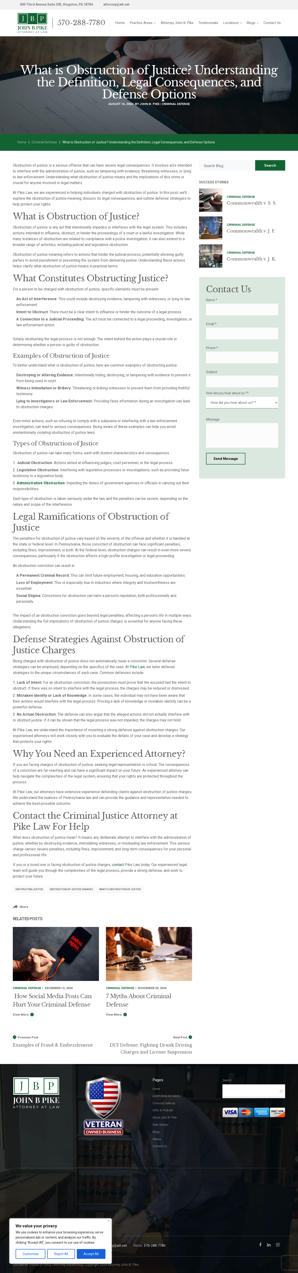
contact (118, 864)
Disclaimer (20, 1264)
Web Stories (160, 1124)
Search (270, 165)
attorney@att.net (116, 4)
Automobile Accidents (166, 1096)
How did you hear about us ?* (227, 393)
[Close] (109, 1220)
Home (21, 142)
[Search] (280, 1091)
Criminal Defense (176, 104)
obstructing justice (29, 889)
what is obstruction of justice (120, 889)
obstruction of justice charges (71, 889)
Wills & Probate (162, 1110)
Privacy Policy (40, 1264)
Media (156, 1139)
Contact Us (159, 1146)
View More (21, 1014)
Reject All (61, 1254)
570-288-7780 (81, 22)
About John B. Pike (164, 1117)
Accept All (91, 1254)
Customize (31, 1254)
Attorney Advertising (68, 1264)
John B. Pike (149, 104)
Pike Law (137, 667)
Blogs (156, 1132)
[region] (60, 1241)
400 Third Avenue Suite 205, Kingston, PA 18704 (56, 4)
